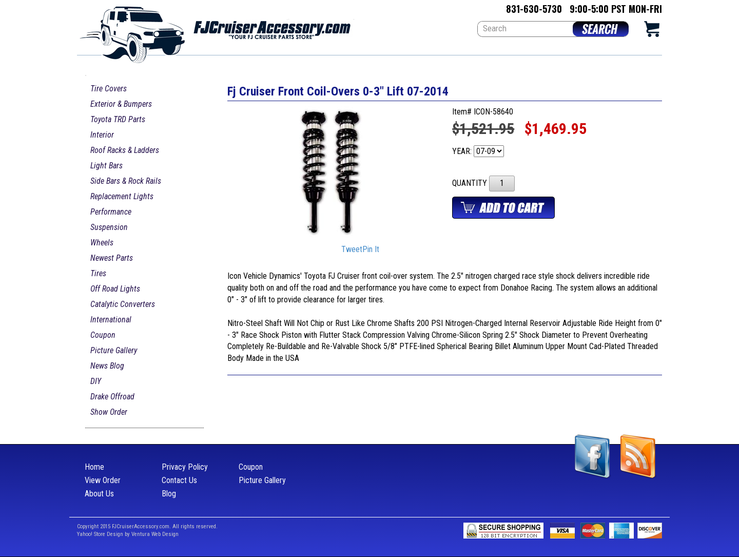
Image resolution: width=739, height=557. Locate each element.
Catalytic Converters (122, 304)
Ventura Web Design (155, 534)
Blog (169, 493)
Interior (102, 135)
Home (94, 467)
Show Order (108, 412)
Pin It (370, 250)
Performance (110, 212)
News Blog (107, 366)
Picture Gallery (113, 350)
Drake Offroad (112, 396)
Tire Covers (108, 88)
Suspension (109, 227)
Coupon (102, 335)
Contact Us (179, 480)
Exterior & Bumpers (121, 104)
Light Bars (106, 165)
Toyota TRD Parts (117, 119)
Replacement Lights (121, 196)
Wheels (101, 242)
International (110, 319)
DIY (95, 381)
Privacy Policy (185, 467)
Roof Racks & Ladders (124, 150)
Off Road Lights (115, 289)
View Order (103, 480)
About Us (99, 493)
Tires (98, 273)
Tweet (351, 250)
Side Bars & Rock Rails (125, 181)
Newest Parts (111, 258)
